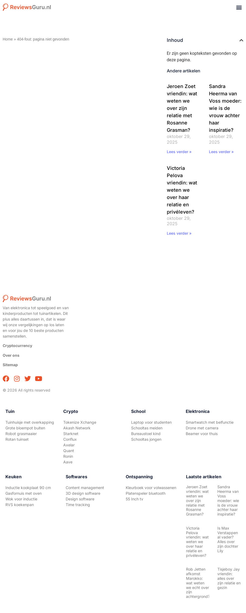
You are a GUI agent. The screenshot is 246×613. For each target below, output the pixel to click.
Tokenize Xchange (79, 422)
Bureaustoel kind (146, 433)
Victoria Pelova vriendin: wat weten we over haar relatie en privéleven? (182, 190)
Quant (68, 450)
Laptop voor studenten (151, 422)
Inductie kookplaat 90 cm (28, 487)
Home (8, 39)
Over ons (11, 355)
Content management (85, 487)
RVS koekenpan (19, 504)
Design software (80, 499)
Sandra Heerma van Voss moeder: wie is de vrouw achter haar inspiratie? (225, 108)
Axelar (69, 445)
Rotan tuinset (17, 439)
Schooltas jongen (146, 439)
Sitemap (10, 364)
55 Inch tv (134, 499)
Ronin (68, 456)
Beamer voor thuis (202, 433)
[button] (238, 7)
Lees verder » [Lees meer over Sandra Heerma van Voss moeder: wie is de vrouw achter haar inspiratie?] (221, 151)
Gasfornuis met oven (23, 493)
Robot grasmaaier (21, 433)
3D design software (83, 493)
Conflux (70, 439)
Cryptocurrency (17, 345)
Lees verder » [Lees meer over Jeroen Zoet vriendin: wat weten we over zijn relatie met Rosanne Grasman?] (179, 151)
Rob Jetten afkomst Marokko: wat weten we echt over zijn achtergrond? (198, 583)
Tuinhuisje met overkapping (29, 422)
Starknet (70, 433)
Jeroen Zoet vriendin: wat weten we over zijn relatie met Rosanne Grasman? (182, 108)
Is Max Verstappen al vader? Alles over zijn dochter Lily (227, 539)
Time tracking (78, 504)
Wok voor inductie (21, 499)
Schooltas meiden (146, 428)
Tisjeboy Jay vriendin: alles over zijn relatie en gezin (229, 578)
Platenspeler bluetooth (145, 493)
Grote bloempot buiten (25, 428)
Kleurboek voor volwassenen (151, 487)
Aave (67, 462)
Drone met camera (202, 428)
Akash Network (77, 428)
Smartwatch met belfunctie (210, 422)
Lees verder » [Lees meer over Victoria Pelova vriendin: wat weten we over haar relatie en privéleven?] (179, 233)
